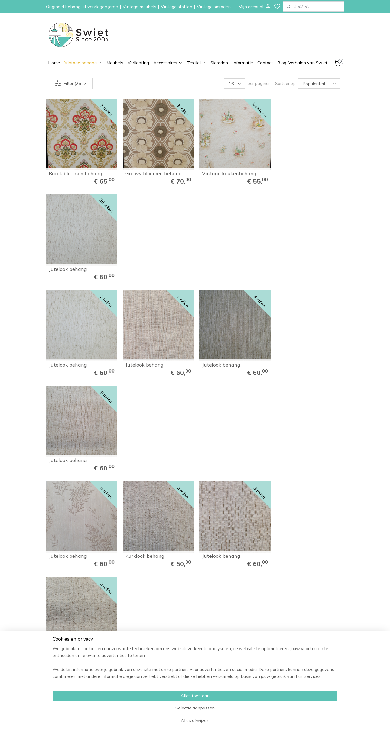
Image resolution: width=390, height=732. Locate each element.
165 (325, 493)
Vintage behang (83, 62)
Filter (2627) (71, 83)
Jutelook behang (295, 172)
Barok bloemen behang (75, 172)
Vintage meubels (139, 6)
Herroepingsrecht (302, 655)
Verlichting (138, 62)
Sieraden (219, 62)
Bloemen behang (242, 643)
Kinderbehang (239, 655)
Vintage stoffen (176, 6)
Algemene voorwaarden (308, 667)
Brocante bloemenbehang (154, 457)
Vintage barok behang (75, 457)
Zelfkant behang (242, 661)
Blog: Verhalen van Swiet (302, 62)
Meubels (114, 62)
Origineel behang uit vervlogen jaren (82, 6)
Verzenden (296, 649)
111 (308, 493)
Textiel (196, 62)
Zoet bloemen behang (225, 457)
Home (54, 62)
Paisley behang (241, 649)
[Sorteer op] (319, 83)
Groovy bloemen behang (153, 172)
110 (296, 493)
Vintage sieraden (214, 6)
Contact (265, 62)
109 (284, 493)
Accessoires (168, 62)
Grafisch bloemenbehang (305, 457)
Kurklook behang (144, 362)
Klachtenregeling (302, 661)
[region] (159, 708)
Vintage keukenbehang (227, 172)
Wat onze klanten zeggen (310, 643)
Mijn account (254, 6)
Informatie (242, 62)
